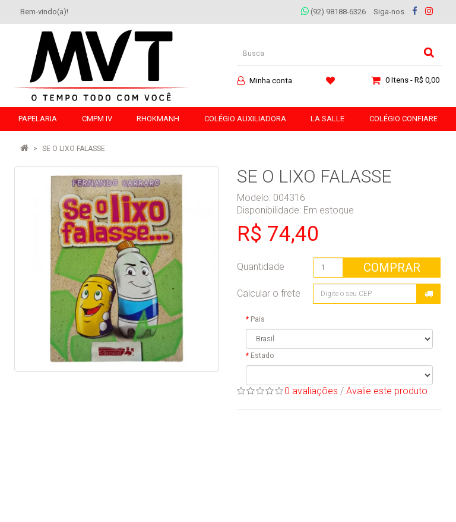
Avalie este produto (387, 391)
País (258, 319)
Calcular (429, 294)
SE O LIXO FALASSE (73, 148)
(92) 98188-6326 (333, 11)
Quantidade (260, 266)
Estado (262, 355)
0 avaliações (311, 391)
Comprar (391, 267)
